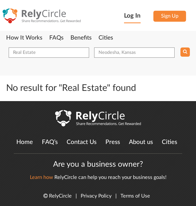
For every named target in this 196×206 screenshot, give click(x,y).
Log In (132, 16)
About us (141, 142)
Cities (106, 37)
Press (112, 142)
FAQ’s (50, 142)
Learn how (41, 177)
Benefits (81, 37)
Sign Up (169, 16)
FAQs (56, 37)
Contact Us (81, 142)
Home (24, 142)
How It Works (24, 37)
